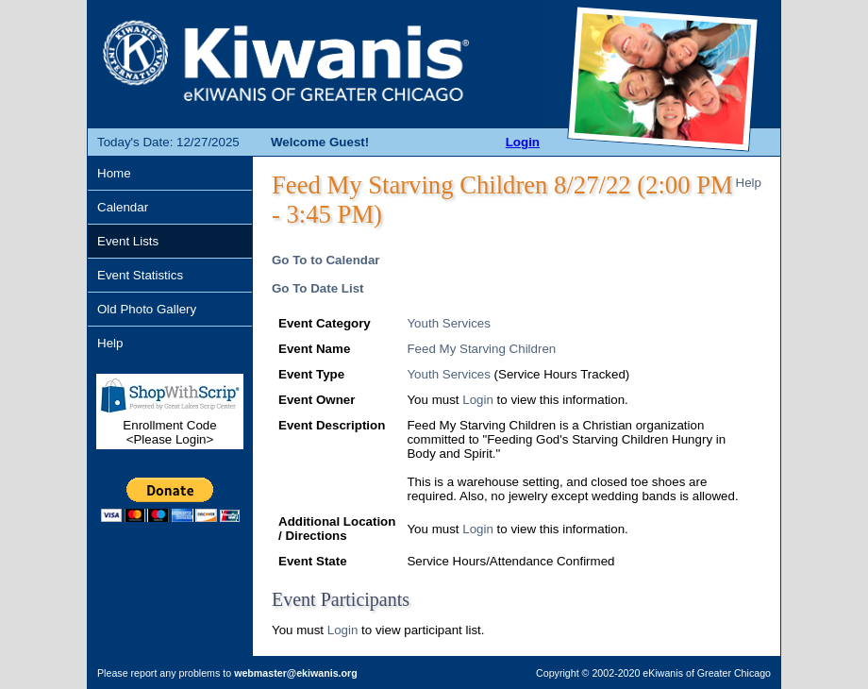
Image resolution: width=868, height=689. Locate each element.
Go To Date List (318, 288)
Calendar (122, 207)
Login (523, 142)
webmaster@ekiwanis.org (296, 673)
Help (110, 343)
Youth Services (448, 323)
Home (114, 173)
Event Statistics (140, 275)
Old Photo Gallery (146, 309)
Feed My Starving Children (481, 349)
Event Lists (128, 241)
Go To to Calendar (326, 260)
